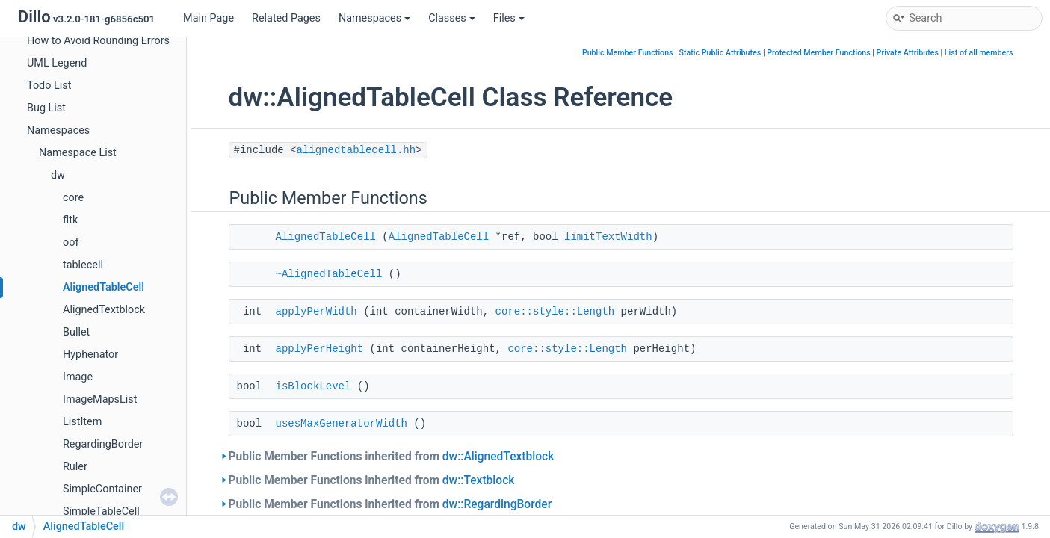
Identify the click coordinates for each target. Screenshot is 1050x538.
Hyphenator (90, 354)
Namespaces (374, 18)
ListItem (82, 421)
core (73, 197)
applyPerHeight (320, 349)
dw (58, 175)
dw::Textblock (478, 480)
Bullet (76, 332)
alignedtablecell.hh (356, 150)
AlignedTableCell (103, 287)
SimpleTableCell (101, 511)
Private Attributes (908, 53)
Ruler (75, 466)
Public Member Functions (627, 53)
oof (70, 242)
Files (509, 18)
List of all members (979, 53)
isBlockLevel (313, 386)
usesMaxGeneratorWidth (341, 424)
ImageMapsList (100, 399)
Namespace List (78, 152)
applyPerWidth (316, 312)
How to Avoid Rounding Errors (98, 40)
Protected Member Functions (819, 53)
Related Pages (286, 18)
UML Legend (57, 63)
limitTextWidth (608, 237)
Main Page (208, 18)
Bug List (46, 108)
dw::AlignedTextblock (498, 456)
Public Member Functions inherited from (392, 456)
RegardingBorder (103, 444)
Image (78, 377)
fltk (70, 220)
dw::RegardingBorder (497, 504)
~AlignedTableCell (329, 274)
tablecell (83, 265)
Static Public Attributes (720, 53)
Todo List (49, 85)
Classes (451, 18)
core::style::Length (555, 312)
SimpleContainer (102, 489)
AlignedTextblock (104, 309)
